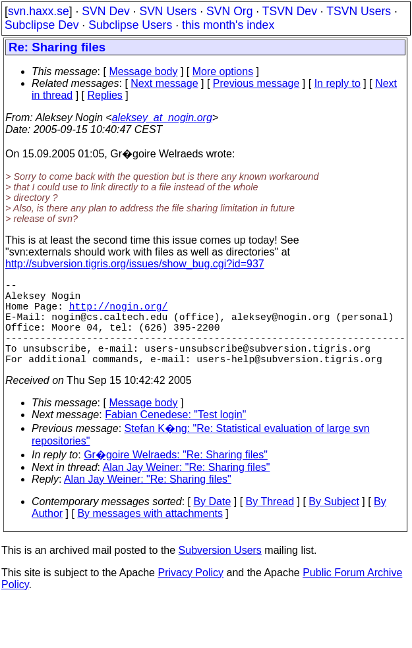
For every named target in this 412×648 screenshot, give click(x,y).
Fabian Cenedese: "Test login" (175, 435)
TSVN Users (358, 11)
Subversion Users (220, 571)
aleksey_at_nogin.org (162, 117)
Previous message (256, 83)
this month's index (228, 25)
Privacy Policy (190, 593)
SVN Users (167, 11)
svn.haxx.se (38, 11)
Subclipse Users (130, 25)
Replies (105, 95)
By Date (212, 522)
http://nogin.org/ (118, 313)
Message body (143, 71)
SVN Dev (105, 11)
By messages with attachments (150, 534)
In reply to (337, 83)
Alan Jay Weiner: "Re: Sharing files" (186, 488)
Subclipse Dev (41, 25)
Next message (164, 83)
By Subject (334, 522)
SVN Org (229, 11)
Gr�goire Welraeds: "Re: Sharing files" (176, 475)
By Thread (270, 522)
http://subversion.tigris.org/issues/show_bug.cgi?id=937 (134, 263)
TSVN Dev (289, 11)
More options (223, 71)
